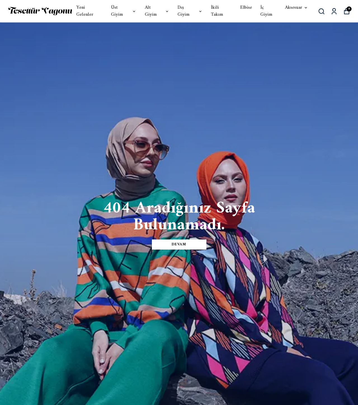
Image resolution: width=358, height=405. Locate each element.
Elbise (246, 8)
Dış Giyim (190, 11)
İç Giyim (266, 11)
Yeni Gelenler (84, 11)
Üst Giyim (123, 11)
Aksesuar (296, 8)
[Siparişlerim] (334, 11)
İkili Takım (217, 11)
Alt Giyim (157, 11)
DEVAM (179, 244)
